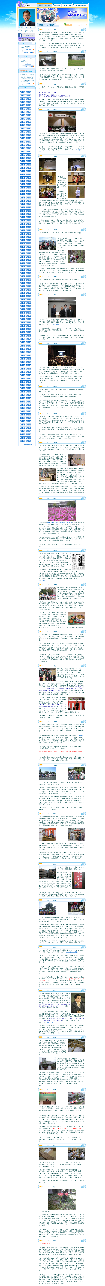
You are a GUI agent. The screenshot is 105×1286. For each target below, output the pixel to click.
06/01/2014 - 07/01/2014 (25, 237)
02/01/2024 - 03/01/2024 (25, 404)
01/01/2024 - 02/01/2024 (25, 403)
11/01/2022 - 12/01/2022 (25, 382)
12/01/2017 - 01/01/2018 (25, 298)
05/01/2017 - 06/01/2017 (25, 288)
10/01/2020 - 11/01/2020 (25, 347)
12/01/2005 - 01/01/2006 (25, 91)
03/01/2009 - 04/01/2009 (25, 147)
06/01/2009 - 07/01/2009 (25, 151)
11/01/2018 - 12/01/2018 (25, 314)
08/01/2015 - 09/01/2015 (25, 257)
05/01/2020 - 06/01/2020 (25, 339)
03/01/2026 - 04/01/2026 (25, 440)
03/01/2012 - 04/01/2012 (25, 199)
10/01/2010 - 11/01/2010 (25, 174)
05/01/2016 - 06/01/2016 (25, 270)
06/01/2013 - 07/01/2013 (25, 220)
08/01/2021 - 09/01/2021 (25, 361)
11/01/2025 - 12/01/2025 (25, 434)
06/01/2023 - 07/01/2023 (25, 393)
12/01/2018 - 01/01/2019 (25, 315)
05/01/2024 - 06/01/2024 (25, 408)
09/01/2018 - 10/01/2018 (25, 311)
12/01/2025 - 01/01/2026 (25, 436)
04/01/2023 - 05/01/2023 (25, 390)
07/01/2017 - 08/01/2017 (25, 290)
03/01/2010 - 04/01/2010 (25, 164)
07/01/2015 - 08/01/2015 (25, 256)
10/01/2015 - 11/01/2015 (25, 260)
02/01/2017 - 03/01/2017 (25, 283)
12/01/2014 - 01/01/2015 (25, 246)
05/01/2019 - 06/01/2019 (25, 322)
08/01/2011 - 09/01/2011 (25, 189)
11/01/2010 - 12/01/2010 (25, 176)
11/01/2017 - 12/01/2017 (25, 296)
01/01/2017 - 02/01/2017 (25, 282)
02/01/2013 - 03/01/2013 (25, 214)
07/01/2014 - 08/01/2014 (25, 239)
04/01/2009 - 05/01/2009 (25, 148)
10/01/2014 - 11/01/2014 (25, 243)
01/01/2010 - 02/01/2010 (25, 161)
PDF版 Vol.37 (28, 49)
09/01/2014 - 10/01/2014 (25, 242)
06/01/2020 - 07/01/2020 (25, 341)
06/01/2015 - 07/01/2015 (25, 255)
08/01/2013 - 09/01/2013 (25, 223)
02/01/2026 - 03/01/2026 (25, 438)
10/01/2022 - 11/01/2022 (25, 381)
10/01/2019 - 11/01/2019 (25, 329)
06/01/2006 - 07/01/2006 (25, 99)
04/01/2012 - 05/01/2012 (25, 200)
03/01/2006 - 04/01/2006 (25, 95)
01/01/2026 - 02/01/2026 (25, 437)
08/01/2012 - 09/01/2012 (25, 206)
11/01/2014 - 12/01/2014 (25, 245)
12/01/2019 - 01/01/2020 (25, 332)
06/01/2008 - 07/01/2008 (25, 134)
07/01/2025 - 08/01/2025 (25, 428)
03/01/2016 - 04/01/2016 (25, 268)
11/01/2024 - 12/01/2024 (25, 417)
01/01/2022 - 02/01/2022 (25, 368)
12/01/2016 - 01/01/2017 (25, 280)
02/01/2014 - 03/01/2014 (25, 232)
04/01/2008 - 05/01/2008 (25, 131)
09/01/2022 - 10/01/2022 (25, 380)
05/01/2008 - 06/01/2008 (25, 133)
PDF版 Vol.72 (28, 64)
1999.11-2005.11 (28, 444)
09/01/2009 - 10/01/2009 (25, 155)
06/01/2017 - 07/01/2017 (25, 289)
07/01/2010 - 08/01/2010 (25, 170)
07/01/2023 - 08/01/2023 (25, 394)
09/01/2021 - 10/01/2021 (25, 362)
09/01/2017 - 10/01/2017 (25, 293)
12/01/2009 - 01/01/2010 (25, 160)
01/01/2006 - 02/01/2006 (25, 92)
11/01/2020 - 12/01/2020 (25, 348)
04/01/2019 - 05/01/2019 (25, 321)
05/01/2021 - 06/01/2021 (25, 357)
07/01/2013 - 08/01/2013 (25, 222)
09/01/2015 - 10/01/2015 (25, 259)
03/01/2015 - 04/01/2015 (25, 250)
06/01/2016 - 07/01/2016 (25, 272)
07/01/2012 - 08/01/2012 (25, 204)
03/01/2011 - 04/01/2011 (25, 181)
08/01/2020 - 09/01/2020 (25, 344)
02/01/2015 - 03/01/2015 (25, 249)
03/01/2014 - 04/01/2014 (25, 233)
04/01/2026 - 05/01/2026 (25, 441)
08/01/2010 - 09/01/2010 (25, 171)
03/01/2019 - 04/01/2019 (25, 319)
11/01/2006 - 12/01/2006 (25, 107)
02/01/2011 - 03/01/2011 (25, 180)
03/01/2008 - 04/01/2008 (25, 130)
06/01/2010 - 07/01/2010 (25, 168)
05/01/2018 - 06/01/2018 (25, 305)
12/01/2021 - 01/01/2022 (25, 367)
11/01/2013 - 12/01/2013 (25, 227)
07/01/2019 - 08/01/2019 (25, 325)
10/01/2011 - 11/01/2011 (25, 191)
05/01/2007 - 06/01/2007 (25, 115)
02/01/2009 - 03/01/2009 (25, 145)
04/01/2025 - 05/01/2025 (25, 424)
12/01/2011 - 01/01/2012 (25, 194)
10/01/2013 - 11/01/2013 (25, 226)
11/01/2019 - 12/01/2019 (25, 331)
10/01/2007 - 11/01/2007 (25, 122)
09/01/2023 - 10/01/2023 (25, 397)
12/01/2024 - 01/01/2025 (25, 418)
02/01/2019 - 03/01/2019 (25, 318)
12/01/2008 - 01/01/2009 (25, 143)
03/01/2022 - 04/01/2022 (25, 371)
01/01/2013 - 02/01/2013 (25, 213)
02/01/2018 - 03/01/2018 (25, 301)
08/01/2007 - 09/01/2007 (25, 120)
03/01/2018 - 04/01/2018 (25, 302)
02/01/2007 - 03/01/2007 (25, 111)
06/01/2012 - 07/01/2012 (25, 203)
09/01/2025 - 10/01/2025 (25, 431)
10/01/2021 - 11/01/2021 (25, 364)
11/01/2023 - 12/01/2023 (25, 400)
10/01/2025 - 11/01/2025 (25, 433)
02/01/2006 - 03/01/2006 (25, 94)
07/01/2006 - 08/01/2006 (25, 101)
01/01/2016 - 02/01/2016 (25, 265)
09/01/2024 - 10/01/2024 (25, 414)
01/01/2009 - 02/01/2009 (25, 144)
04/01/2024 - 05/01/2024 (25, 407)
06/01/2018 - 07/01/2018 (25, 306)
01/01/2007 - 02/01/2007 (25, 110)
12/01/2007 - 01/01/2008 (25, 125)
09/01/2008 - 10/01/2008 (25, 138)
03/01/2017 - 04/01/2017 (25, 285)
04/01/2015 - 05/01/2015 (25, 252)
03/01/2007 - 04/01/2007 (25, 112)
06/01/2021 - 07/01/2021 (25, 358)
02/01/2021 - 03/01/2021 (25, 352)
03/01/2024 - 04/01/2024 (25, 405)
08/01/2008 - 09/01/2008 (25, 137)
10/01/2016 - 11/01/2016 (25, 278)
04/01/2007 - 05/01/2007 (25, 114)
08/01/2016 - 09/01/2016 (25, 275)
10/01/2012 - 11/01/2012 (25, 209)
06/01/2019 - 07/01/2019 (25, 324)
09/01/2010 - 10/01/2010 (25, 173)
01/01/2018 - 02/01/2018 (25, 299)
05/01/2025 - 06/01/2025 (25, 426)
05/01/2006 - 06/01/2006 (25, 98)
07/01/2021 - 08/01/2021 (25, 360)
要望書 (28, 83)
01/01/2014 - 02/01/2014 (25, 230)
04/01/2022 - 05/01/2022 (25, 372)
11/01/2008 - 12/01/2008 (25, 141)
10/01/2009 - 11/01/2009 (25, 157)
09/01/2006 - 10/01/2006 (25, 104)
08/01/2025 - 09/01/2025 (25, 430)
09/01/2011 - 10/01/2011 (25, 190)
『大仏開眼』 (80, 735)
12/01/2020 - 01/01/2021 (25, 349)
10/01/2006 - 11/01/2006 (25, 105)
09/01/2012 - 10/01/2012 (25, 207)
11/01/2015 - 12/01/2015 (25, 262)
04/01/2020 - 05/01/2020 (25, 338)
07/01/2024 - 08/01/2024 (25, 411)
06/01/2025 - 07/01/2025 (25, 427)
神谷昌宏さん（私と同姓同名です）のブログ (59, 522)
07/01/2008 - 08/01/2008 (25, 135)
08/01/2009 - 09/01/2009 (25, 154)
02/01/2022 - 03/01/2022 (25, 370)
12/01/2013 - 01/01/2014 (25, 229)
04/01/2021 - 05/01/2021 (25, 355)
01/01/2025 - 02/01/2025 (25, 420)
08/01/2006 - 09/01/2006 (25, 102)
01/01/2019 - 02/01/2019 (25, 316)
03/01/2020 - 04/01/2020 (25, 337)
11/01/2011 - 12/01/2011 (25, 193)
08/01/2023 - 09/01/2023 (25, 395)
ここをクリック (54, 324)
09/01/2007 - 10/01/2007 (25, 121)
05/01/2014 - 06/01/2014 (25, 236)
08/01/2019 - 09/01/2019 (25, 326)
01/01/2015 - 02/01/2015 (25, 247)
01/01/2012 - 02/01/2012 (25, 196)
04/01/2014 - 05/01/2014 (25, 234)
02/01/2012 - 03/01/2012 (25, 197)
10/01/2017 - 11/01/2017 (25, 295)
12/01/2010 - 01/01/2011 (25, 177)
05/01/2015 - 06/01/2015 (25, 253)
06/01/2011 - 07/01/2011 (25, 186)
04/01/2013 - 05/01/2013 (25, 217)
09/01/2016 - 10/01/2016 (25, 276)
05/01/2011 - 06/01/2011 (25, 184)
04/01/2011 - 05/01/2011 (25, 183)
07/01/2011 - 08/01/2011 (25, 187)
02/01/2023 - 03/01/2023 (25, 387)
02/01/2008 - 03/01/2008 (25, 128)
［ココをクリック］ (71, 952)
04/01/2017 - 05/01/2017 (25, 286)
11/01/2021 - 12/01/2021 (25, 365)
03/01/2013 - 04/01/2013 (25, 216)
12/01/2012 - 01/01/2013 (25, 211)
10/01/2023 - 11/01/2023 (25, 398)
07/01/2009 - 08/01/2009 (25, 153)
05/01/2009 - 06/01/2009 (25, 150)
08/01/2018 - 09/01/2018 (25, 309)
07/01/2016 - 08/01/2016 (25, 273)
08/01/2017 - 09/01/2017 (25, 292)
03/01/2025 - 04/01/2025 (25, 423)
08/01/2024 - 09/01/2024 (25, 413)
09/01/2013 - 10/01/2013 (25, 224)
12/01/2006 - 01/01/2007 (25, 108)
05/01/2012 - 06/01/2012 (25, 201)
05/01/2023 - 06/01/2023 (25, 391)
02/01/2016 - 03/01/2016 (25, 266)
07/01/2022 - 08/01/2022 (25, 377)
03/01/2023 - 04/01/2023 (25, 388)
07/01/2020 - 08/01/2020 (25, 342)
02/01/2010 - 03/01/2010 (25, 163)
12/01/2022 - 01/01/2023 (25, 384)
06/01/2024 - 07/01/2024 (25, 410)
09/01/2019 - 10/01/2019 (25, 328)
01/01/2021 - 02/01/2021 (25, 351)
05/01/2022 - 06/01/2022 (25, 374)
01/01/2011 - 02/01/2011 (25, 178)
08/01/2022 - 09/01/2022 (25, 378)
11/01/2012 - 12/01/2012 (25, 210)
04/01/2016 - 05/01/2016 (25, 269)
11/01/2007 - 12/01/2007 (25, 124)
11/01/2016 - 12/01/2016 (25, 279)
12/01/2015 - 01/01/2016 (25, 263)
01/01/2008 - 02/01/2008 (25, 127)
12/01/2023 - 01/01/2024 (25, 401)
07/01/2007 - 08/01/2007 (25, 118)
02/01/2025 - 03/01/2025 (25, 421)
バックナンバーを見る (28, 52)
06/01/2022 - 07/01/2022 (25, 375)
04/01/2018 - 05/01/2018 (25, 303)
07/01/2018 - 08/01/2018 (25, 308)
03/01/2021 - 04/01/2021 (25, 354)
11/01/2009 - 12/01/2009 (25, 158)
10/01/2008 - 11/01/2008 (25, 140)
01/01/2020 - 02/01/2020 (25, 334)
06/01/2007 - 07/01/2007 (25, 117)
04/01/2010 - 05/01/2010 (25, 166)
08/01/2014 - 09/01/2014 (25, 240)
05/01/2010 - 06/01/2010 (25, 167)
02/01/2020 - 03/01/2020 (25, 335)
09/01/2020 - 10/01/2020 (25, 345)
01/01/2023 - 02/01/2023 (25, 385)
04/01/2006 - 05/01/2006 (25, 97)
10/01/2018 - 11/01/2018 (25, 312)
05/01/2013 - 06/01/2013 (25, 219)
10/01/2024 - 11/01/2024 (25, 416)
